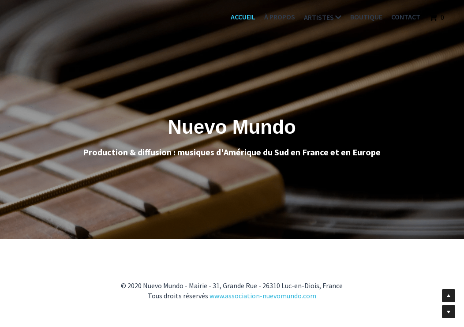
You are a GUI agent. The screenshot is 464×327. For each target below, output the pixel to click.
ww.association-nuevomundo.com (265, 295)
